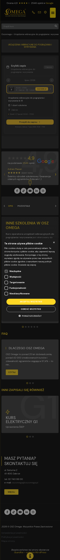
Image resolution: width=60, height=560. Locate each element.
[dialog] (29, 280)
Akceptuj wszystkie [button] (31, 301)
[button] (30, 315)
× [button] (54, 242)
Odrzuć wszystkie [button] (31, 309)
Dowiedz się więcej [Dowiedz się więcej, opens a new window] (27, 265)
